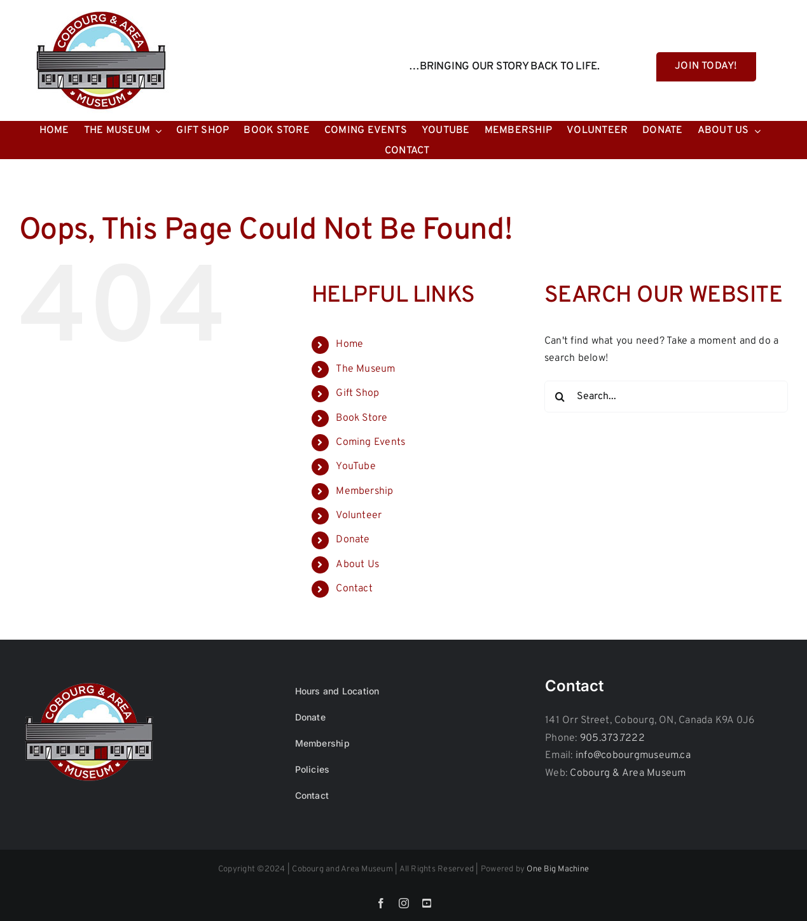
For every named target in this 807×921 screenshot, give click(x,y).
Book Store (361, 418)
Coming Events (370, 442)
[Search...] (666, 396)
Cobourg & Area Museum (628, 773)
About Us (357, 564)
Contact (354, 588)
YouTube (356, 466)
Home (349, 344)
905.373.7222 (612, 738)
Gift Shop (357, 393)
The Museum (365, 369)
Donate (352, 539)
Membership (364, 491)
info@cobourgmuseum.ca (633, 755)
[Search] (560, 396)
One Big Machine (558, 869)
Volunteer (359, 515)
